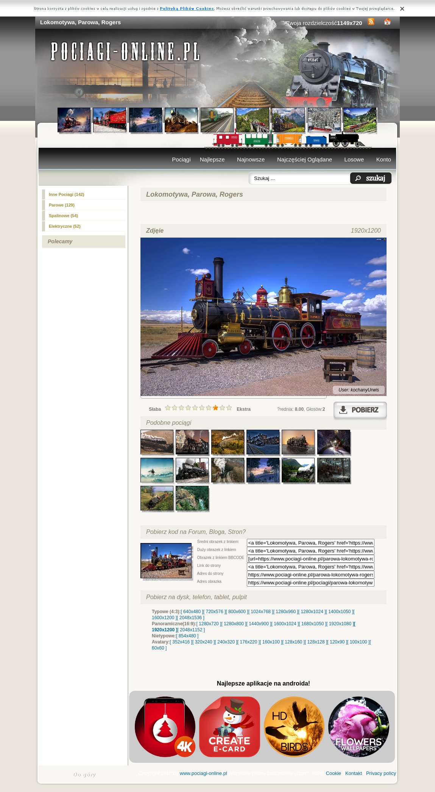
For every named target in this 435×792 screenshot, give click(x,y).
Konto (383, 159)
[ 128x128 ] (316, 642)
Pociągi (181, 159)
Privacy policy (381, 773)
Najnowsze (251, 159)
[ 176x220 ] (248, 642)
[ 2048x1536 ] (190, 617)
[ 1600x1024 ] (285, 623)
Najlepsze (212, 159)
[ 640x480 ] (192, 611)
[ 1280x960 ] (285, 611)
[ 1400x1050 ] (339, 611)
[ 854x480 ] (187, 636)
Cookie (333, 773)
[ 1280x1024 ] (312, 611)
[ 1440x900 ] (258, 623)
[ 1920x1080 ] (340, 623)
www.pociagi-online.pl (203, 773)
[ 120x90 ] (337, 642)
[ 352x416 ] (181, 642)
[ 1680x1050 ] (312, 623)
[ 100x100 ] (358, 642)
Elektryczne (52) (65, 226)
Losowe (354, 159)
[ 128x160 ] (293, 642)
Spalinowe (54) (63, 215)
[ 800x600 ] (237, 611)
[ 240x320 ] (226, 642)
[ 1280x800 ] (233, 623)
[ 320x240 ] (203, 642)
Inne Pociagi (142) (66, 194)
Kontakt (353, 773)
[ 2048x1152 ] (191, 629)
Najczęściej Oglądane (304, 159)
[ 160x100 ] (271, 642)
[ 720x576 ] (214, 611)
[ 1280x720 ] (208, 623)
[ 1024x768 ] (260, 611)
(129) (62, 205)
